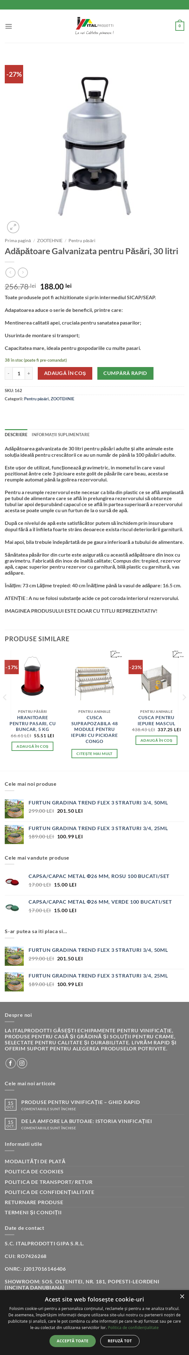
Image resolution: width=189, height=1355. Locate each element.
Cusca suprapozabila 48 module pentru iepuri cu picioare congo (94, 729)
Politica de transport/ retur (48, 1182)
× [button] (181, 1296)
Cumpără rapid (125, 373)
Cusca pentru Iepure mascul (156, 720)
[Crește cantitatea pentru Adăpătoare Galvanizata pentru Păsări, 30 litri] (29, 373)
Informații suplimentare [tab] (60, 434)
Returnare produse (34, 1202)
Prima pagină (18, 240)
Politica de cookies (34, 1171)
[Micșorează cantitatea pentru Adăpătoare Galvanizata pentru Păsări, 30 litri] (8, 373)
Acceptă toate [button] (72, 1341)
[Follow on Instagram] (22, 1063)
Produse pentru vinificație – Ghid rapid (80, 1102)
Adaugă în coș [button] (32, 746)
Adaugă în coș (65, 373)
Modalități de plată (35, 1161)
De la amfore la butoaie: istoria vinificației (86, 1121)
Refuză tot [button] (120, 1341)
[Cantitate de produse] (18, 373)
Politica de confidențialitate (49, 1192)
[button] (9, 26)
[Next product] (10, 272)
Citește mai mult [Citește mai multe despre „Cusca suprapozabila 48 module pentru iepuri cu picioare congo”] (94, 754)
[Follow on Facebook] (10, 1063)
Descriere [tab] (16, 434)
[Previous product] (23, 272)
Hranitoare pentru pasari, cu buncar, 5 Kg (33, 723)
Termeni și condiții (33, 1212)
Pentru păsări (81, 240)
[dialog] (94, 1322)
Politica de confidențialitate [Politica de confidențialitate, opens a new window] (133, 1327)
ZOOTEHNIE (49, 240)
